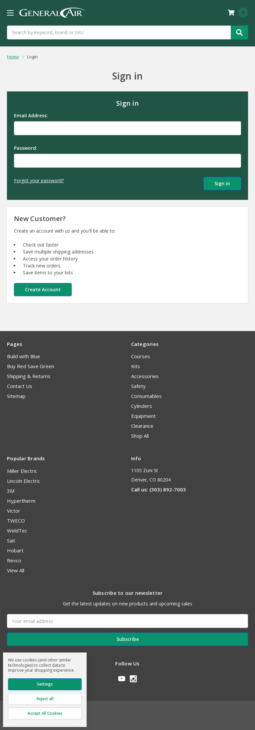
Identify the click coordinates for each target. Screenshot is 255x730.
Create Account (43, 287)
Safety (138, 383)
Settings (45, 684)
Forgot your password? (39, 180)
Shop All (140, 433)
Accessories (145, 373)
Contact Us (19, 383)
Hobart (15, 547)
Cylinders (141, 403)
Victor (13, 508)
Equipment (143, 413)
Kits (135, 363)
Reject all (45, 699)
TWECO (16, 518)
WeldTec (17, 528)
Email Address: (31, 115)
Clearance (142, 423)
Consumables (146, 393)
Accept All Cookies (45, 713)
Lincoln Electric (23, 478)
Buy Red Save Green (30, 363)
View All (15, 567)
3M (10, 488)
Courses (140, 353)
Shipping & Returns (28, 373)
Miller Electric (22, 468)
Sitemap (16, 393)
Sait (11, 537)
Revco (14, 557)
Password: (25, 148)
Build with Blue (23, 353)
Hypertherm (21, 498)
